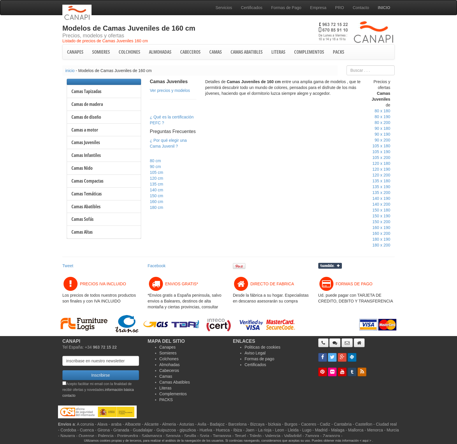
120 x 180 (381, 163)
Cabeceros (169, 370)
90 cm (155, 166)
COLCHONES (129, 52)
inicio (70, 70)
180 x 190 (381, 239)
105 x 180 (381, 146)
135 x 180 (381, 181)
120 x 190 (381, 169)
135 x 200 (381, 192)
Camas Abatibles (174, 382)
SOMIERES (101, 52)
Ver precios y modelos (170, 90)
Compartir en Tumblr (330, 266)
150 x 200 (381, 221)
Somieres (168, 353)
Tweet (67, 265)
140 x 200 (381, 204)
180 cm (156, 207)
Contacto (361, 7)
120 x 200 (381, 175)
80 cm (155, 160)
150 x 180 (381, 210)
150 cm (156, 195)
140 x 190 (381, 198)
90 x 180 (382, 128)
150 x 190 (381, 216)
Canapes (167, 347)
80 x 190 (382, 116)
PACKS (338, 52)
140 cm (156, 190)
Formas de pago (259, 358)
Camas (165, 376)
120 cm (156, 178)
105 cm (156, 172)
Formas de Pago (286, 7)
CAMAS (215, 52)
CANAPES (75, 52)
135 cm (156, 184)
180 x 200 (381, 245)
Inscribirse (100, 375)
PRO (339, 7)
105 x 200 (381, 157)
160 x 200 (381, 233)
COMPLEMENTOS (309, 52)
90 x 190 (382, 134)
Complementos (173, 393)
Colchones (169, 358)
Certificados (251, 7)
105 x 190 (381, 151)
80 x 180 (382, 111)
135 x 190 (381, 186)
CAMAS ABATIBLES (247, 52)
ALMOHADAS (160, 52)
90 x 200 (382, 140)
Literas (165, 388)
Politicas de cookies (262, 347)
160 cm (156, 201)
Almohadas (169, 364)
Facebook (157, 265)
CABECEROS (190, 52)
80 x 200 (382, 122)
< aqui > (365, 440)
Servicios (224, 7)
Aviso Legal (255, 353)
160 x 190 (381, 227)
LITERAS (278, 52)
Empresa (318, 7)
